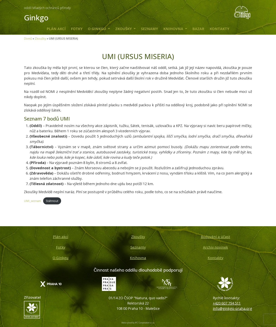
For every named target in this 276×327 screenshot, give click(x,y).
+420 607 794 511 (227, 303)
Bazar (198, 28)
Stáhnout (52, 201)
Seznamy (149, 28)
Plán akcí (56, 28)
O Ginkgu (97, 28)
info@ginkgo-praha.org (232, 308)
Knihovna (173, 28)
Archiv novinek (215, 247)
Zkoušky (124, 28)
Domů (28, 38)
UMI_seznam (32, 201)
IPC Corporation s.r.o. (145, 322)
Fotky (77, 28)
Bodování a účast (215, 236)
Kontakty (219, 28)
